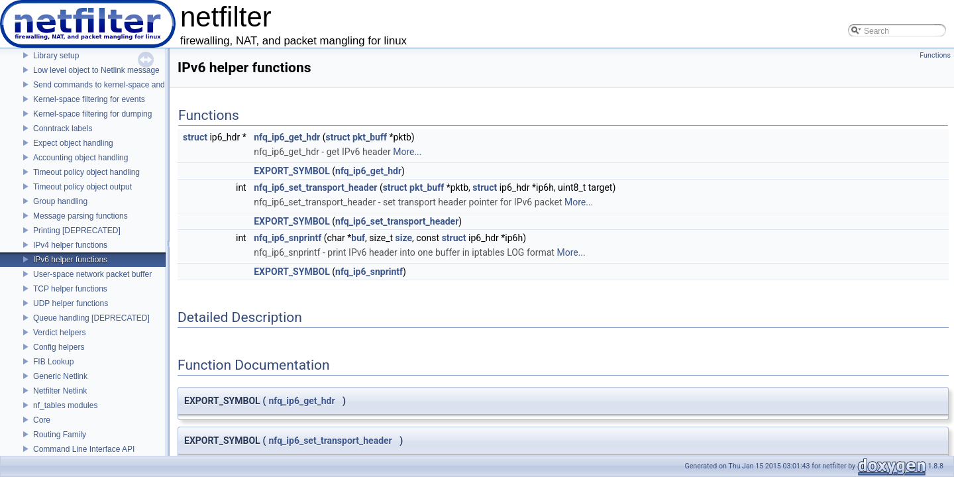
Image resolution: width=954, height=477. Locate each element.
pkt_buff (369, 137)
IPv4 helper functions (70, 245)
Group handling (60, 201)
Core (41, 420)
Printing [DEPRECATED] (77, 230)
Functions (935, 55)
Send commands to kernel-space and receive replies (125, 84)
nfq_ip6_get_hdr (287, 137)
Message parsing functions (80, 216)
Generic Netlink (60, 376)
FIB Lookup (53, 361)
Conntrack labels (62, 128)
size (404, 238)
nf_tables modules (65, 405)
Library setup (56, 55)
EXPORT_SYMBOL (292, 171)
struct (195, 137)
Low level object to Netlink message (96, 70)
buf (358, 238)
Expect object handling (73, 143)
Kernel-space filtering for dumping (92, 114)
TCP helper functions (70, 288)
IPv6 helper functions (70, 259)
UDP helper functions (70, 303)
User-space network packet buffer (92, 274)
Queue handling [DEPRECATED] (91, 318)
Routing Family (59, 434)
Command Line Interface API (83, 449)
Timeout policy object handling (86, 172)
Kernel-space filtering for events (89, 99)
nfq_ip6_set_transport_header (315, 187)
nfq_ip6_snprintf (287, 238)
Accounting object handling (80, 157)
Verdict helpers (59, 332)
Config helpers (58, 347)
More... (407, 151)
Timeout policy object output (82, 186)
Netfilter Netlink (60, 391)
